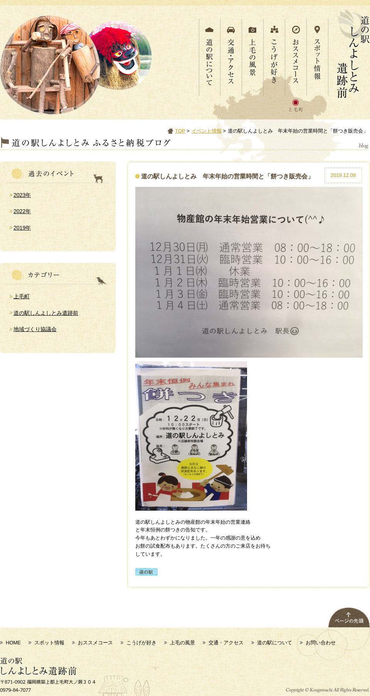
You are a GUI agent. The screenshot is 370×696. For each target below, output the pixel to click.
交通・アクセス (226, 643)
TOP (180, 131)
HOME (13, 643)
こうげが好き (141, 643)
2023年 (22, 195)
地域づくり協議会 (35, 329)
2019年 (22, 228)
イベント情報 (207, 131)
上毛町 (21, 296)
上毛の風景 (182, 643)
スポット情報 (49, 643)
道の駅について (274, 643)
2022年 (22, 211)
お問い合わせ (321, 643)
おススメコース (95, 643)
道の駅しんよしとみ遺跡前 (45, 313)
